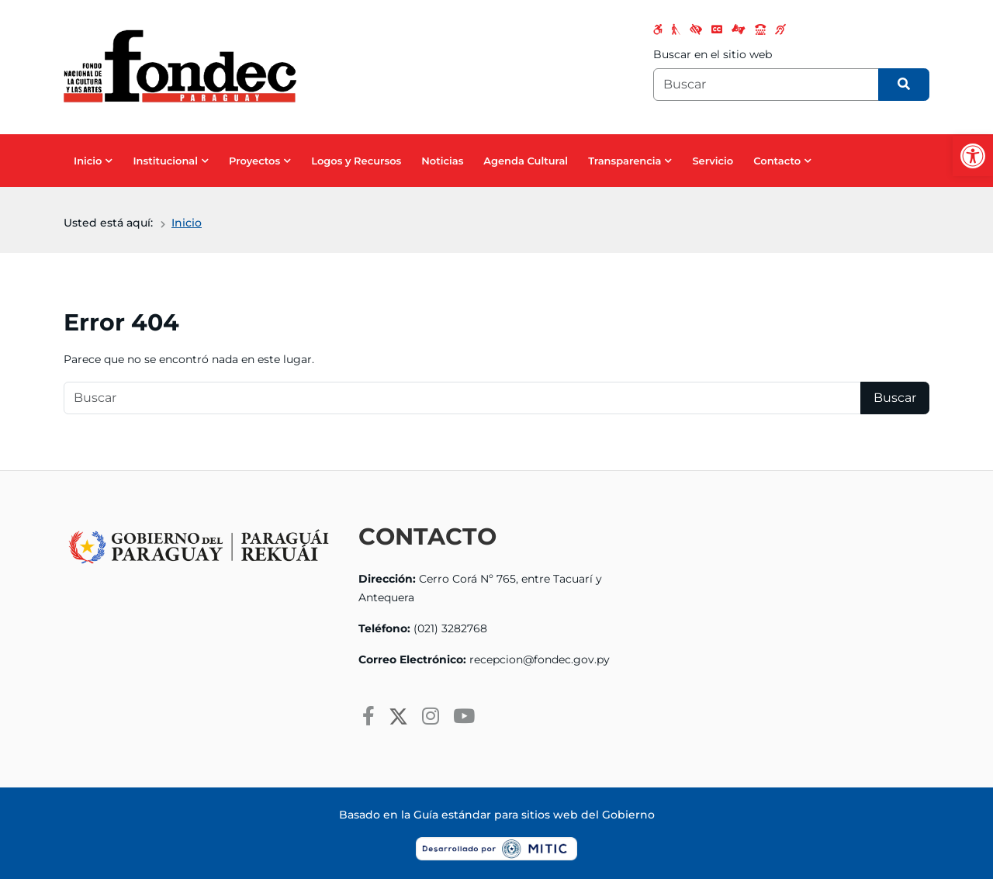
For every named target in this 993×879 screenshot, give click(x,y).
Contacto (777, 160)
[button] (973, 156)
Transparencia (624, 160)
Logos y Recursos (356, 160)
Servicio (712, 160)
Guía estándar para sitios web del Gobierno (534, 815)
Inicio (88, 160)
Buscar (895, 397)
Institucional (165, 160)
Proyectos (254, 160)
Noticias (442, 160)
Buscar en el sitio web (712, 54)
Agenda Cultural (525, 160)
